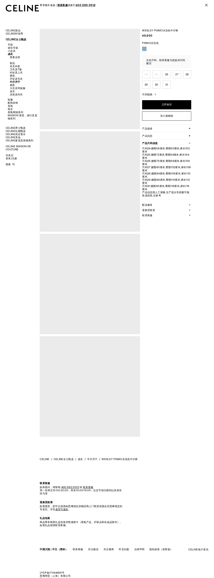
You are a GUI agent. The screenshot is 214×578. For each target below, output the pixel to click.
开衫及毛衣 (16, 78)
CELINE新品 (13, 30)
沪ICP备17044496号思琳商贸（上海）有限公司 (55, 574)
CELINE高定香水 (16, 134)
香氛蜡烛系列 (15, 112)
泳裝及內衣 (16, 94)
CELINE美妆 (13, 137)
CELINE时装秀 (14, 33)
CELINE (44, 459)
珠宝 (10, 109)
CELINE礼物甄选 (16, 131)
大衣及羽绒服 (17, 88)
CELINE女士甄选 (16, 39)
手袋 (10, 44)
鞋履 (10, 99)
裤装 (12, 75)
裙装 (12, 85)
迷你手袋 (13, 47)
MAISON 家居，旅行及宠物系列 (22, 117)
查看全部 (15, 57)
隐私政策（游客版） (161, 549)
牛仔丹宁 (15, 81)
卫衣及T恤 (16, 69)
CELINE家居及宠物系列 (19, 140)
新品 (12, 63)
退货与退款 (61, 509)
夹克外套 (15, 66)
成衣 (10, 54)
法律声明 (139, 549)
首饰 (10, 105)
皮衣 (12, 91)
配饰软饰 (13, 102)
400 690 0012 (70, 487)
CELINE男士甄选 (16, 127)
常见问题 (124, 549)
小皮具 (11, 50)
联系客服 (78, 549)
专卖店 (9, 155)
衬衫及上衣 (16, 72)
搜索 (8, 164)
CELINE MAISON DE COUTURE (18, 148)
